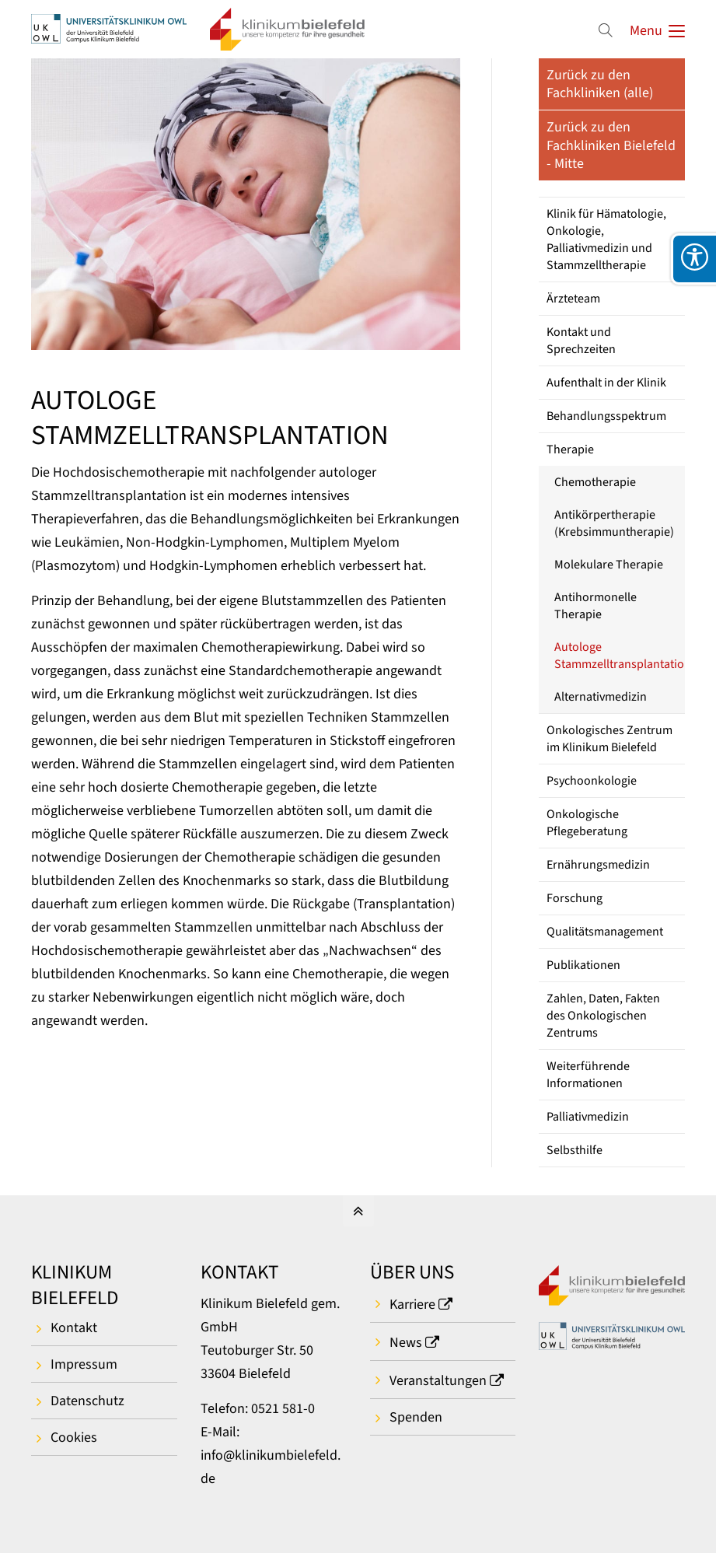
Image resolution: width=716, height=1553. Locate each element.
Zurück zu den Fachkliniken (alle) (600, 84)
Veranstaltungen (438, 1380)
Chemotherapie (595, 482)
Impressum (84, 1364)
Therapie (570, 449)
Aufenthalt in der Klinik (606, 382)
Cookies (74, 1437)
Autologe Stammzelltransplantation (619, 655)
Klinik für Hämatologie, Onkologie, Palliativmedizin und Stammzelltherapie (606, 239)
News (405, 1342)
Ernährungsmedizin (598, 864)
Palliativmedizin (588, 1116)
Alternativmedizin (600, 696)
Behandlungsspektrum (606, 416)
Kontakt (74, 1328)
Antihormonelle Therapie (595, 606)
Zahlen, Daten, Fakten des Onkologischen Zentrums (603, 1015)
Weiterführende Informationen (588, 1075)
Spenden (415, 1417)
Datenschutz (87, 1401)
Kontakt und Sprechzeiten (581, 341)
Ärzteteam (573, 298)
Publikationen (583, 965)
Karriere (412, 1304)
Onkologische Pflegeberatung (587, 823)
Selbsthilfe (574, 1150)
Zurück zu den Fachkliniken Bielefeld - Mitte (611, 145)
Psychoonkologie (592, 780)
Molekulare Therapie (608, 564)
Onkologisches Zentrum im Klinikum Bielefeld (609, 739)
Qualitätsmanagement (605, 931)
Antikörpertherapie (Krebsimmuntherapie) (614, 523)
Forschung (574, 898)
